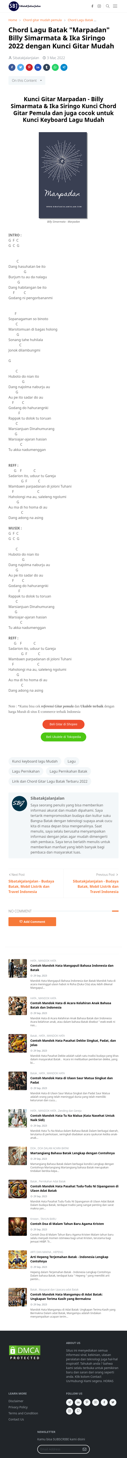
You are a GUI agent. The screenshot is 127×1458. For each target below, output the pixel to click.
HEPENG (58, 1252)
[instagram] (99, 6)
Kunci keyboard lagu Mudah (35, 761)
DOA (33, 1148)
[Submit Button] (84, 1449)
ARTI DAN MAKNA (41, 1252)
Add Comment (32, 922)
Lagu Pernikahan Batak (68, 771)
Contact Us (16, 1419)
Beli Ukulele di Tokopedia (63, 737)
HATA (33, 961)
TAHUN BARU (48, 1219)
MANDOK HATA (47, 961)
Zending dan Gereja (69, 1111)
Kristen (34, 1219)
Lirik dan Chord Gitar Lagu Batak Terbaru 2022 (50, 781)
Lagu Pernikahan (26, 771)
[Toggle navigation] (115, 6)
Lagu (72, 761)
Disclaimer (15, 1401)
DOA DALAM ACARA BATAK (53, 1148)
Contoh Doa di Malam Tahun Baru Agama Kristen (67, 1224)
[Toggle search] (108, 6)
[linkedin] (78, 1402)
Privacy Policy (18, 1407)
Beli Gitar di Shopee (63, 724)
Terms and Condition (23, 1413)
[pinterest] (86, 1402)
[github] (78, 1411)
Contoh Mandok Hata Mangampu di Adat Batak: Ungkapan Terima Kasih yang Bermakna (66, 1296)
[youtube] (95, 1402)
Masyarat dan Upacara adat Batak (58, 1289)
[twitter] (112, 1402)
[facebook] (92, 6)
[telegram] (69, 1402)
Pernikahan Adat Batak (52, 1181)
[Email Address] (59, 1449)
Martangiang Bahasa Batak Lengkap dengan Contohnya (72, 1153)
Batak (34, 1036)
